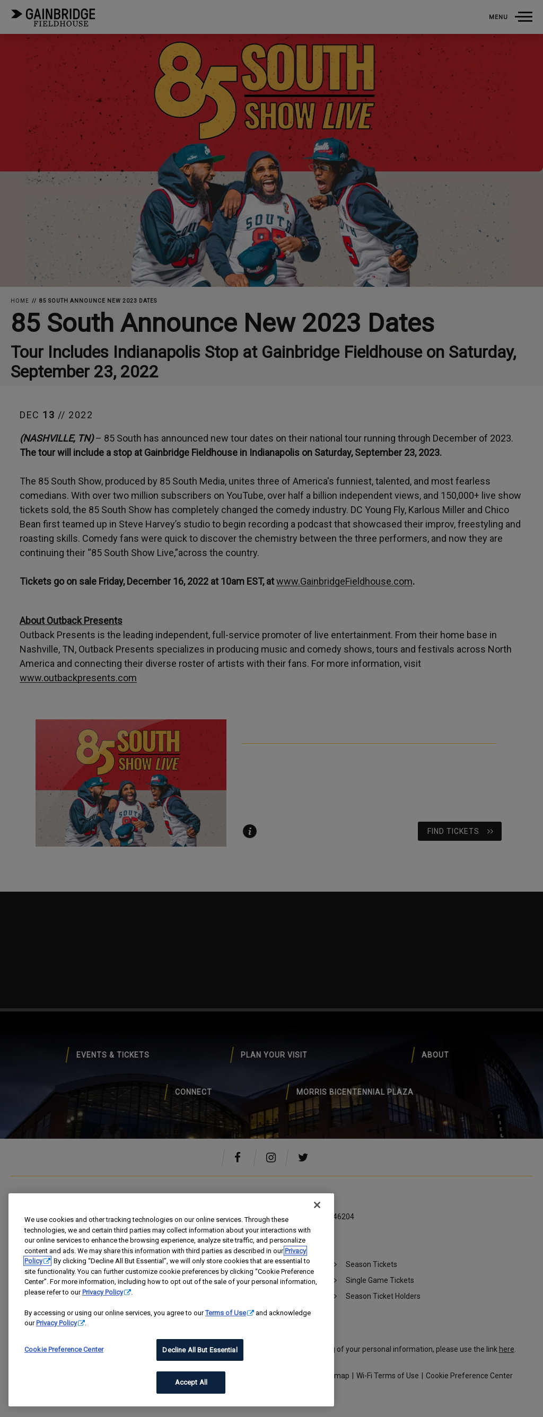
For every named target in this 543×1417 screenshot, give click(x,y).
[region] (171, 1299)
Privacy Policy (102, 1292)
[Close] (317, 1205)
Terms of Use (225, 1313)
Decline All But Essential (199, 1350)
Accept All (191, 1382)
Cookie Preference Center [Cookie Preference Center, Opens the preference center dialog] (63, 1349)
